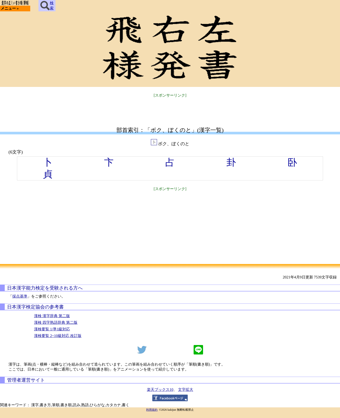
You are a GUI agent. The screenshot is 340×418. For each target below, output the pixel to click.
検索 (47, 5)
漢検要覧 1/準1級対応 (52, 329)
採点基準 (19, 296)
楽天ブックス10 (160, 390)
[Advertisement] (170, 109)
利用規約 (151, 409)
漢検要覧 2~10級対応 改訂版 (57, 336)
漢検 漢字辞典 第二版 (52, 316)
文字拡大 (185, 390)
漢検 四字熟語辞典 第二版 (55, 322)
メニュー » (10, 8)
